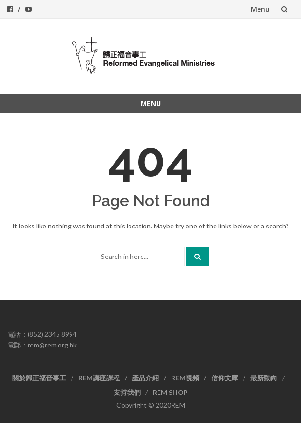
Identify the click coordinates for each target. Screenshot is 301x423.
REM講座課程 (99, 378)
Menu (260, 9)
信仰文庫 (224, 378)
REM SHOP (170, 392)
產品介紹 (145, 378)
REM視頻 (185, 378)
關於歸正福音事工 (39, 378)
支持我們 (127, 392)
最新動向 (263, 378)
